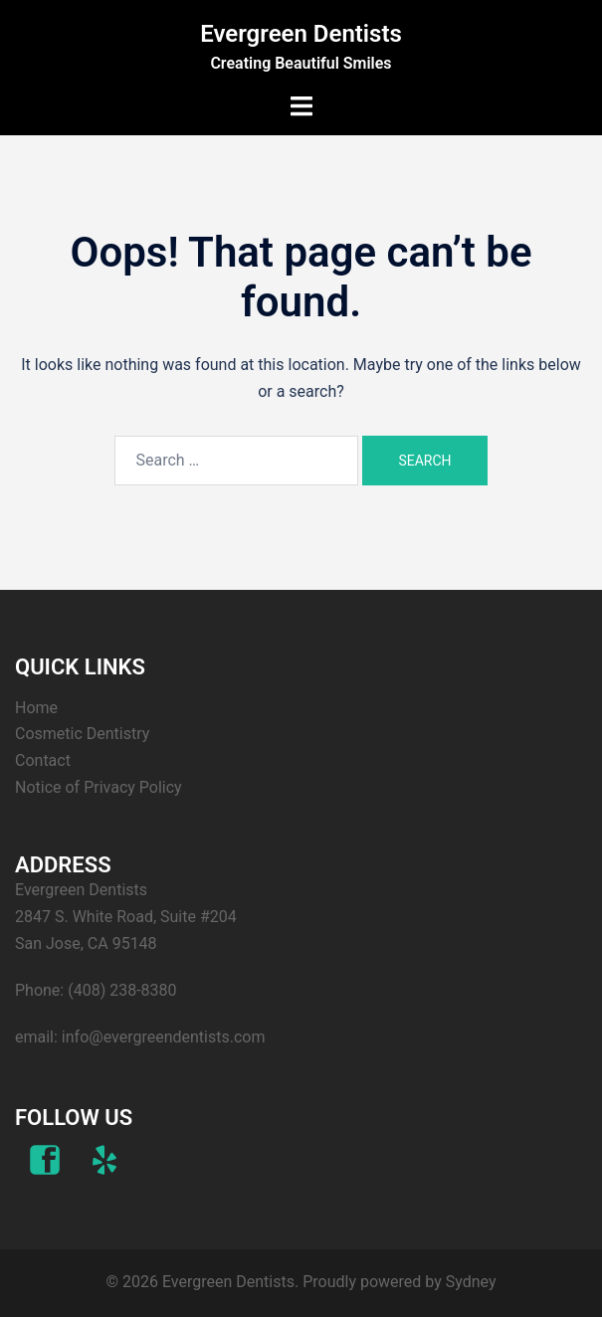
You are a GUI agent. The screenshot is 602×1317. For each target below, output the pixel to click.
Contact (43, 760)
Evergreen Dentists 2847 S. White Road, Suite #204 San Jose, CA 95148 (126, 916)
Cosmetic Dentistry (82, 733)
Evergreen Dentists (301, 34)
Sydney (471, 1281)
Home (36, 707)
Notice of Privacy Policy (98, 787)
